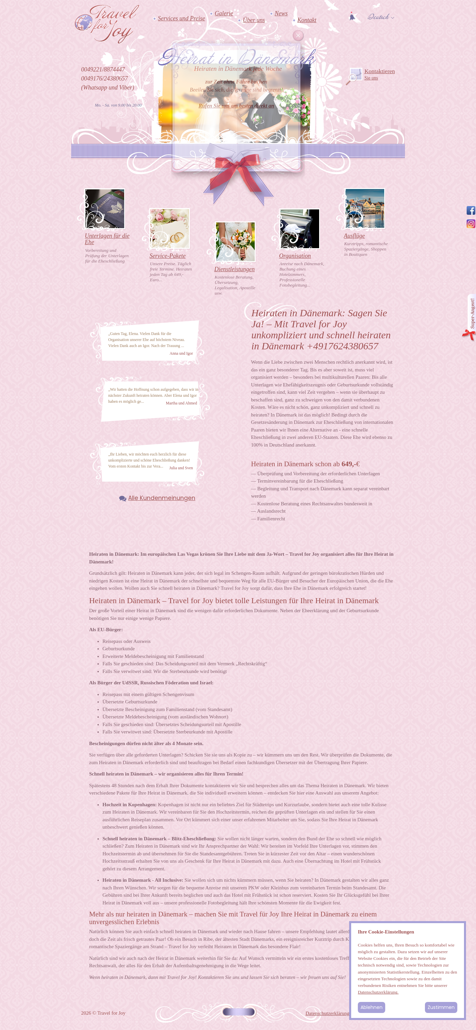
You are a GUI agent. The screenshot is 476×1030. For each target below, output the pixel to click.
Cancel (298, 35)
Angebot (468, 318)
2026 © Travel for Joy (103, 1013)
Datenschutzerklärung (327, 1013)
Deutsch (378, 17)
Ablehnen (372, 1007)
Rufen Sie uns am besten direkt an (236, 106)
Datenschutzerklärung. (378, 992)
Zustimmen (441, 1007)
